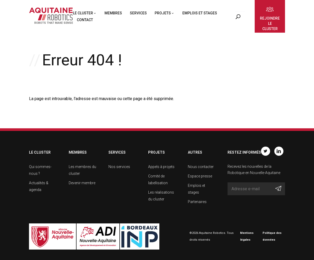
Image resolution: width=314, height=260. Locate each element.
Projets (163, 13)
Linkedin (278, 151)
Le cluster (83, 13)
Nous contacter (201, 167)
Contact (85, 20)
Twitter (265, 151)
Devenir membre (82, 183)
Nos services (119, 167)
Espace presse (200, 176)
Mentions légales (247, 236)
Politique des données (272, 236)
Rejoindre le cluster (270, 23)
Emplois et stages (199, 13)
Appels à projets (161, 167)
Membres (113, 13)
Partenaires (197, 202)
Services (138, 13)
